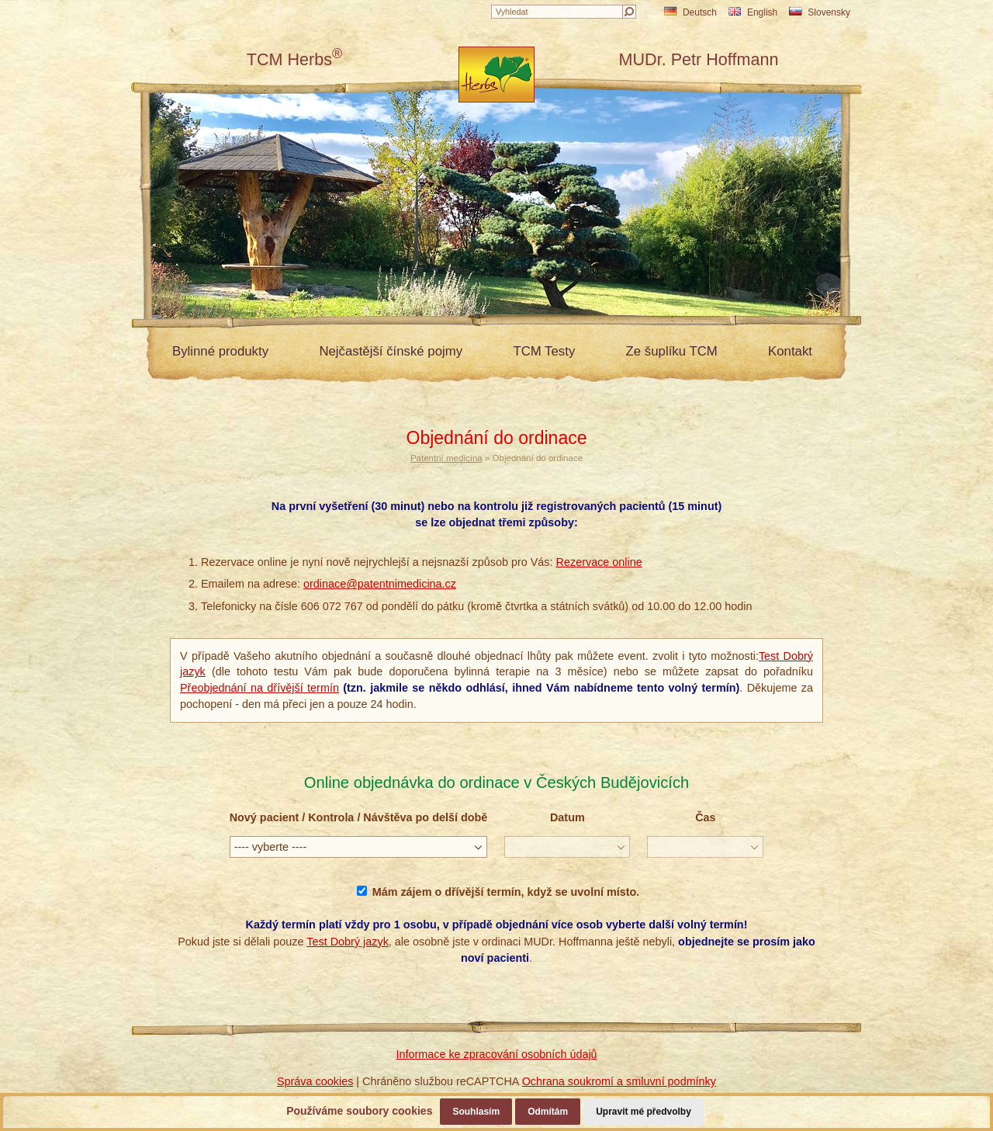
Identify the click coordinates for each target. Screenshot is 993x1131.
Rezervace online (599, 562)
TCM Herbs (295, 59)
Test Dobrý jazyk (347, 941)
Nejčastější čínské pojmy (390, 351)
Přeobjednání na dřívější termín (259, 688)
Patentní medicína (446, 458)
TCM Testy (544, 351)
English (752, 12)
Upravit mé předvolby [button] (643, 1111)
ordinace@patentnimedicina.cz (379, 584)
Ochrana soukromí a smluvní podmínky (619, 1081)
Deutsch (690, 12)
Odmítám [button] (548, 1111)
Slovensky (819, 12)
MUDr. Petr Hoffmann (698, 59)
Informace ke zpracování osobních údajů (496, 1054)
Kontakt (790, 351)
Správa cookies (315, 1081)
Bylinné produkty (220, 351)
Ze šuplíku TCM (672, 351)
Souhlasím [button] (476, 1111)
